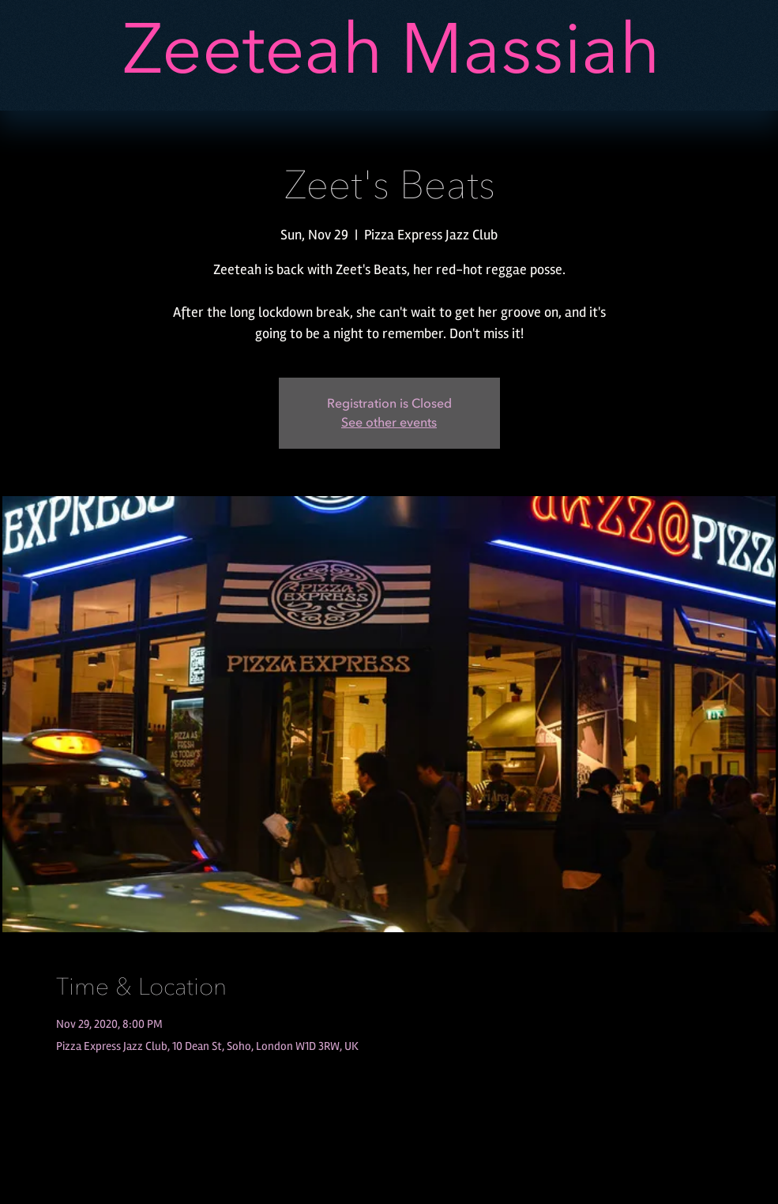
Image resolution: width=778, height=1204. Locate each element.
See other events (389, 422)
